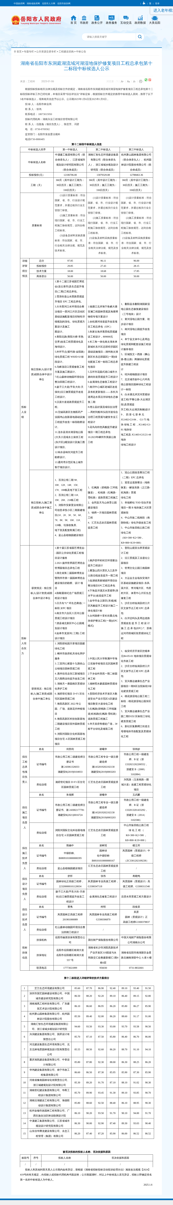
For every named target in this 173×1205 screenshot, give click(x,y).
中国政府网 (19, 3)
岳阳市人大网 (49, 3)
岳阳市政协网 (63, 3)
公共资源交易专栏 (46, 51)
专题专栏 (29, 51)
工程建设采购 (66, 51)
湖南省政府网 (33, 3)
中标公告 (81, 51)
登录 (157, 3)
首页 (19, 51)
